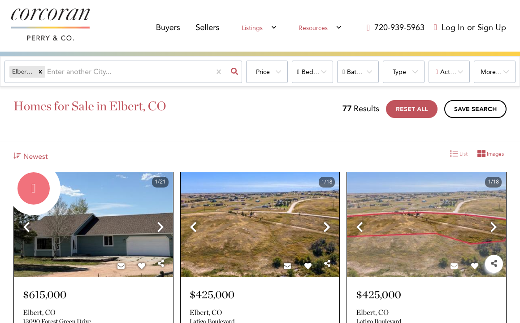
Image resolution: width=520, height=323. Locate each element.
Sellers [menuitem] (210, 28)
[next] (160, 228)
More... (491, 72)
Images (490, 154)
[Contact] (121, 266)
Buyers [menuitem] (170, 28)
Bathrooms (362, 72)
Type (399, 72)
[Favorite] (141, 266)
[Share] (161, 264)
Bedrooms (316, 72)
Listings (253, 28)
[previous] (26, 228)
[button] (40, 72)
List (459, 154)
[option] (93, 225)
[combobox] (48, 71)
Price (263, 72)
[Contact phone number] (399, 28)
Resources (313, 28)
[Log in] (449, 28)
